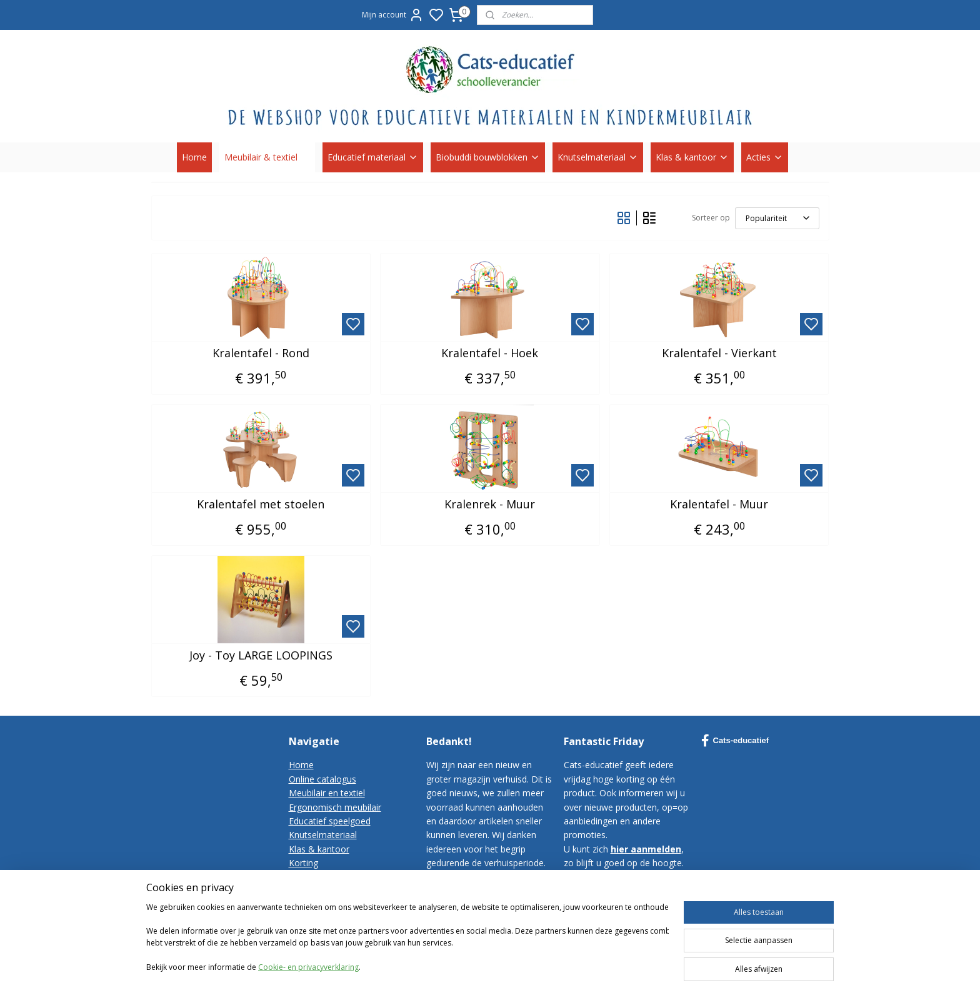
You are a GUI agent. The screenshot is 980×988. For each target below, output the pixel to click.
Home (194, 157)
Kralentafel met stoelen (260, 504)
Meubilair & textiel (267, 157)
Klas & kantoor (692, 157)
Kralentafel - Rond (260, 353)
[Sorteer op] (777, 218)
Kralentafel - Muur (719, 504)
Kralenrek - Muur (489, 504)
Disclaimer (310, 919)
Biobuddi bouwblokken (488, 157)
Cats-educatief (735, 740)
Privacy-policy (316, 905)
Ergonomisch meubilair (335, 807)
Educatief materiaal (373, 157)
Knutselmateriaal (598, 157)
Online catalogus (322, 779)
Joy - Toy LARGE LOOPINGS (260, 656)
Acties (764, 157)
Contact (305, 877)
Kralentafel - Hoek (489, 353)
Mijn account (393, 14)
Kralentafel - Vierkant (719, 353)
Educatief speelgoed (330, 821)
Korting (303, 863)
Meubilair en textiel (327, 793)
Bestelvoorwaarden (328, 891)
